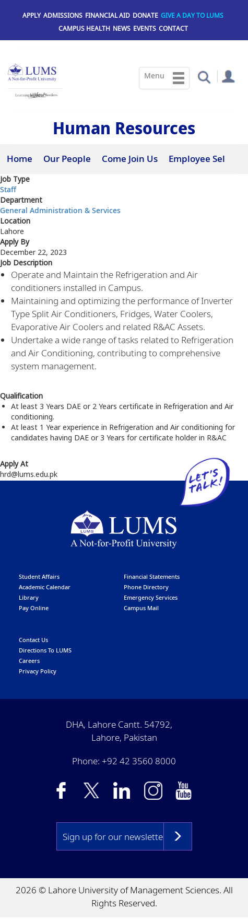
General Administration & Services (60, 211)
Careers (29, 661)
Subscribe (177, 837)
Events (144, 28)
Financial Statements (152, 577)
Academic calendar (44, 587)
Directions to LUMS (45, 651)
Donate (145, 15)
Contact (173, 28)
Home (19, 159)
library (29, 598)
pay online (34, 608)
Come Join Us (130, 159)
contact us (33, 640)
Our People (67, 159)
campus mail (141, 608)
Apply (31, 15)
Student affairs (39, 577)
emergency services (151, 598)
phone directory (146, 587)
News (122, 28)
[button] (204, 76)
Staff (8, 190)
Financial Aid (107, 15)
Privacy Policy (37, 671)
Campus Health (84, 28)
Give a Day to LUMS (192, 15)
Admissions (62, 15)
